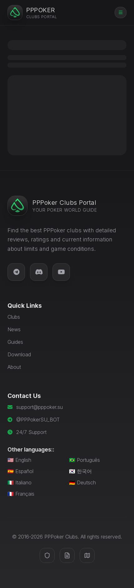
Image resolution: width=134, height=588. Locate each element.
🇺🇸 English (19, 460)
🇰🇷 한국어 (80, 471)
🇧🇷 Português (84, 460)
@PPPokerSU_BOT (38, 419)
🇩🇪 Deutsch (82, 482)
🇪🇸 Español (20, 471)
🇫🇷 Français (20, 494)
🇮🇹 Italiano (19, 482)
